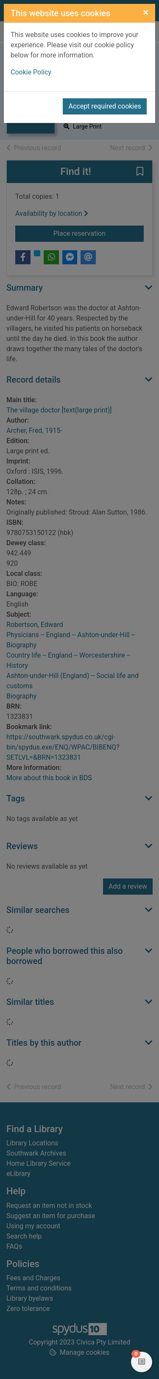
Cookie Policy (31, 72)
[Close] (145, 12)
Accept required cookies (104, 106)
